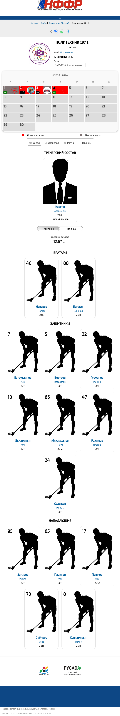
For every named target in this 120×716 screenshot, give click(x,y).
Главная (34, 23)
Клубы (43, 23)
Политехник (66, 52)
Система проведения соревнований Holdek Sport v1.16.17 (26, 714)
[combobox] (69, 65)
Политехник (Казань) (59, 23)
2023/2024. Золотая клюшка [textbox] (68, 65)
